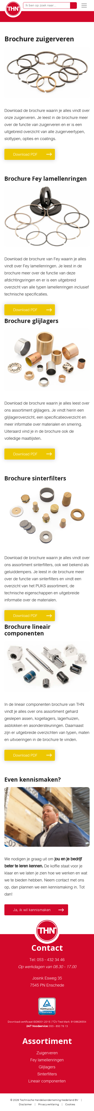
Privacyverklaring (48, 1104)
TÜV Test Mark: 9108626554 (69, 1021)
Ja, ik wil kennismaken (32, 910)
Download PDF (25, 154)
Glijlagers (47, 1067)
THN (13, 9)
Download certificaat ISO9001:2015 (29, 1021)
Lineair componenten (47, 1081)
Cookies (70, 1104)
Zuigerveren (47, 1053)
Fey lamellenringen (47, 1060)
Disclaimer (25, 1104)
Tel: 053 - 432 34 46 (47, 959)
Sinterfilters (47, 1074)
